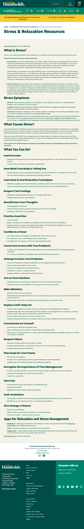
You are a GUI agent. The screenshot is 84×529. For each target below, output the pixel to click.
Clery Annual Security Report (35, 516)
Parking (28, 506)
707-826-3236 (42, 450)
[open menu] (79, 4)
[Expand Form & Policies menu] (78, 11)
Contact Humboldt (65, 473)
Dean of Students (31, 501)
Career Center (30, 493)
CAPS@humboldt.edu (42, 453)
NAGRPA (28, 478)
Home (6, 27)
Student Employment (32, 488)
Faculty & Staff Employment (34, 486)
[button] (56, 4)
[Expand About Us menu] (32, 11)
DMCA (27, 473)
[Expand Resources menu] (54, 11)
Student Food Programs (33, 511)
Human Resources (31, 491)
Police (28, 509)
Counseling (29, 504)
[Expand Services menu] (42, 11)
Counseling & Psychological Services (13, 11)
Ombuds (28, 519)
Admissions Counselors (67, 470)
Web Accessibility (31, 467)
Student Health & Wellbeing (34, 514)
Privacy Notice (30, 470)
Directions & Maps (9, 489)
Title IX (29, 475)
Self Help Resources (10, 46)
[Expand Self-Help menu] (65, 11)
